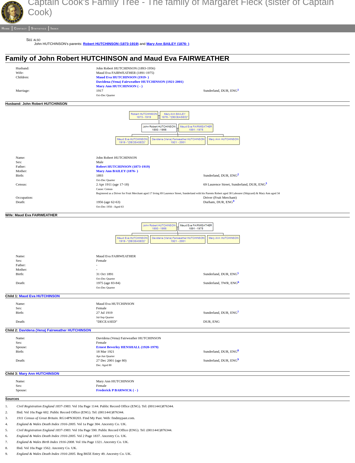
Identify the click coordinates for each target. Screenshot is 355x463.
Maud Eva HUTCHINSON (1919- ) (122, 77)
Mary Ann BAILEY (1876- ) (168, 44)
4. (6, 424)
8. (6, 448)
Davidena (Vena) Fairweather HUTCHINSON (55, 330)
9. (6, 454)
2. (6, 412)
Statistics (38, 28)
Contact (20, 28)
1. (6, 406)
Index (55, 28)
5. (6, 430)
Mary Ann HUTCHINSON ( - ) (119, 86)
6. (6, 436)
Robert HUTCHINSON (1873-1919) (111, 44)
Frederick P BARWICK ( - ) (117, 390)
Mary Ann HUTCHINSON (39, 373)
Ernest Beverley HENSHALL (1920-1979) (127, 347)
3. (6, 418)
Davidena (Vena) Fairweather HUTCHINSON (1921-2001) (139, 82)
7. (6, 442)
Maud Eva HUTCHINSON (39, 296)
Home (6, 28)
